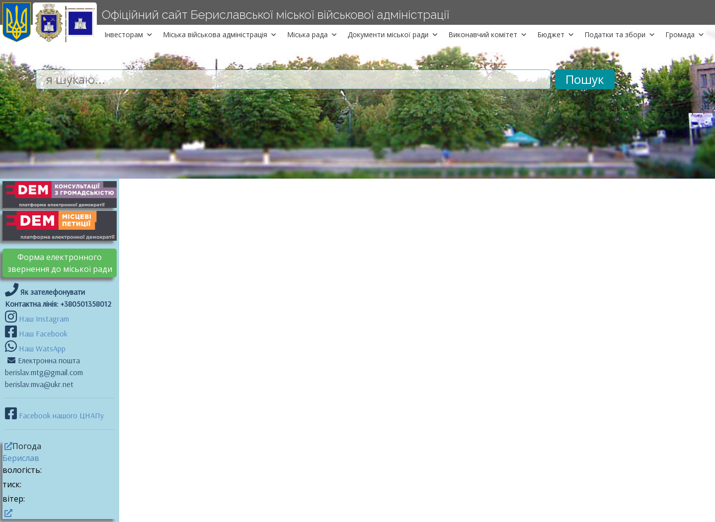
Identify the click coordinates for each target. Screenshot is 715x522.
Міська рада (312, 34)
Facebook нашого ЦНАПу (60, 415)
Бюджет (555, 34)
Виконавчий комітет (487, 34)
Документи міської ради (393, 34)
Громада (685, 34)
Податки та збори (619, 34)
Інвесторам (128, 34)
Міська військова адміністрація (220, 34)
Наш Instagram (44, 319)
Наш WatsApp (41, 348)
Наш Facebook (42, 333)
